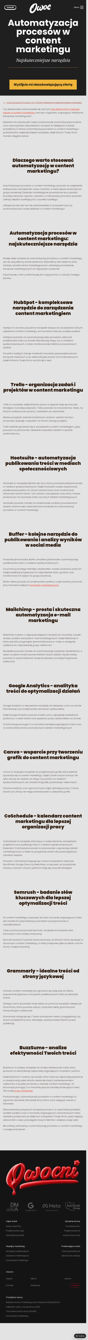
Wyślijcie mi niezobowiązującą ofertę (43, 84)
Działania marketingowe (17, 1256)
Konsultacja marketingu (17, 1260)
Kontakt (9, 1285)
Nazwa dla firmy (13, 1226)
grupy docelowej (23, 1090)
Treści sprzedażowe (71, 1251)
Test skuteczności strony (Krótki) (21, 1311)
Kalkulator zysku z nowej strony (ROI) (23, 1307)
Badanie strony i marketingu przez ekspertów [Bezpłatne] (33, 1302)
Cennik (10, 7)
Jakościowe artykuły (70, 1256)
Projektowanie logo (15, 1231)
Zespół (9, 1279)
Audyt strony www (71, 1235)
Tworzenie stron (72, 1226)
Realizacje (35, 1285)
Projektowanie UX (72, 1231)
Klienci (34, 1279)
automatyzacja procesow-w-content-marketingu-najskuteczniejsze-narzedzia (44, 102)
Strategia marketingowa (17, 1251)
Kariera (68, 1279)
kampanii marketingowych (44, 585)
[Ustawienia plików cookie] (80, 1336)
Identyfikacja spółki (15, 1235)
